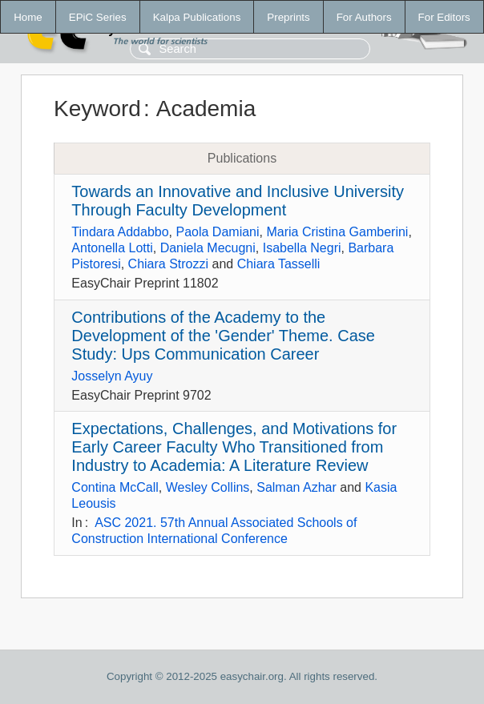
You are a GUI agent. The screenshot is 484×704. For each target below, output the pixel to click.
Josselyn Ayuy (111, 376)
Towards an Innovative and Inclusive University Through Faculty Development (237, 201)
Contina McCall (114, 487)
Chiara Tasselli (279, 264)
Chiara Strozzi (168, 264)
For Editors (444, 17)
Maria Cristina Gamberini (337, 232)
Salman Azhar (296, 487)
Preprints (288, 17)
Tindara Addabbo (119, 232)
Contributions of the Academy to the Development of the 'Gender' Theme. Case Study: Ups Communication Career (223, 335)
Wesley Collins (208, 487)
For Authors (364, 17)
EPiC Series (98, 17)
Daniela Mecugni (208, 248)
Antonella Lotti (111, 248)
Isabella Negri (302, 248)
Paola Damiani (218, 232)
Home (28, 17)
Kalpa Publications (197, 17)
